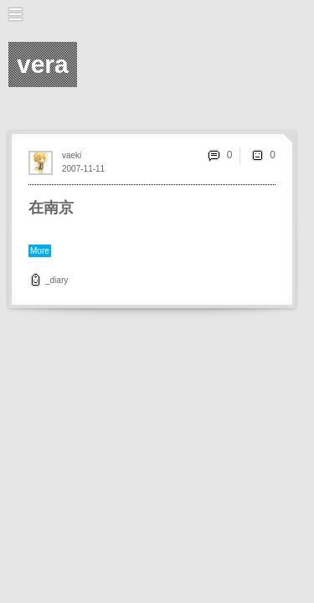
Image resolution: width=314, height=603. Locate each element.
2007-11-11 (83, 168)
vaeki (71, 155)
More (39, 250)
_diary (56, 280)
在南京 (51, 207)
